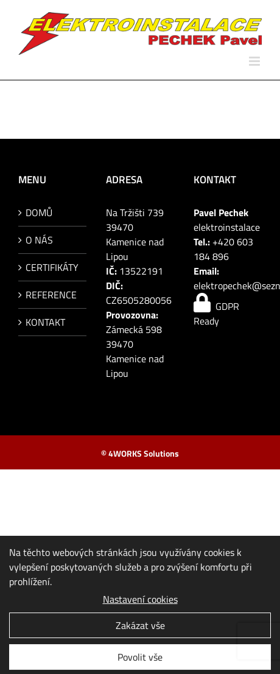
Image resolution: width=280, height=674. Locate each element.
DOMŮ (39, 212)
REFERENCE (51, 294)
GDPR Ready (216, 313)
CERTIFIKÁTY (52, 267)
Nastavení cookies (140, 601)
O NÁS (39, 240)
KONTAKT (45, 322)
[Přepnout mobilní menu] (255, 61)
